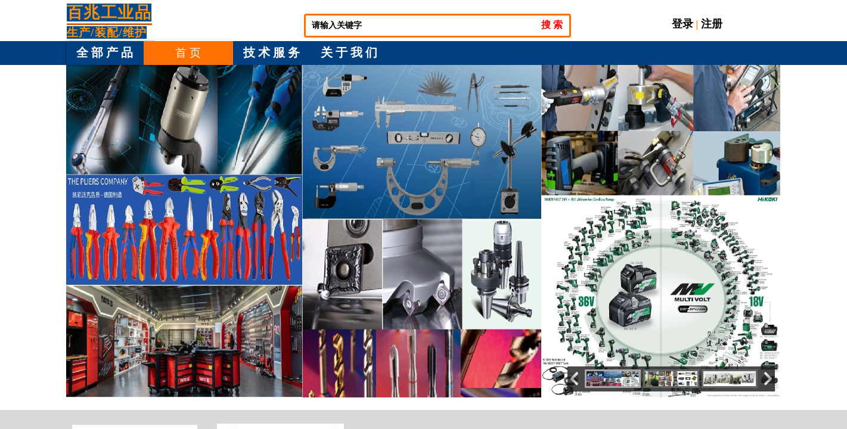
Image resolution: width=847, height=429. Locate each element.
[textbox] (422, 26)
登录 (682, 24)
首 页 (188, 52)
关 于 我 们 (349, 52)
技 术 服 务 (271, 52)
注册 (711, 24)
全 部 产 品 (104, 52)
